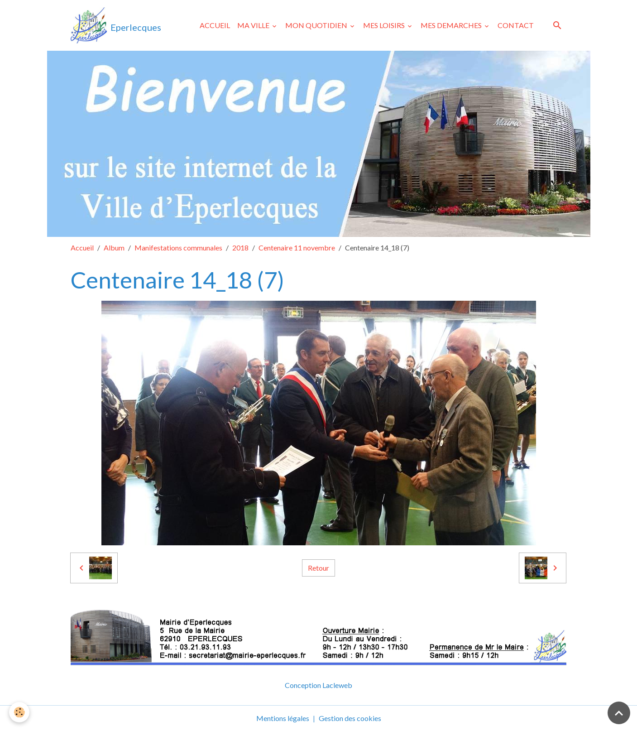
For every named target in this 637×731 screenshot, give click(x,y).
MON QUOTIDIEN (317, 25)
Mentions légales (282, 718)
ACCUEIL (215, 25)
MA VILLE (254, 25)
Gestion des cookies (350, 718)
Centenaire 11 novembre (297, 247)
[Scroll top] (619, 713)
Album (114, 247)
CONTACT (516, 25)
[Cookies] (19, 712)
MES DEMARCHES (452, 25)
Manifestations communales (178, 247)
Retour (318, 567)
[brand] (116, 25)
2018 (240, 247)
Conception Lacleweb (318, 685)
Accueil (82, 247)
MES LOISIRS (384, 25)
